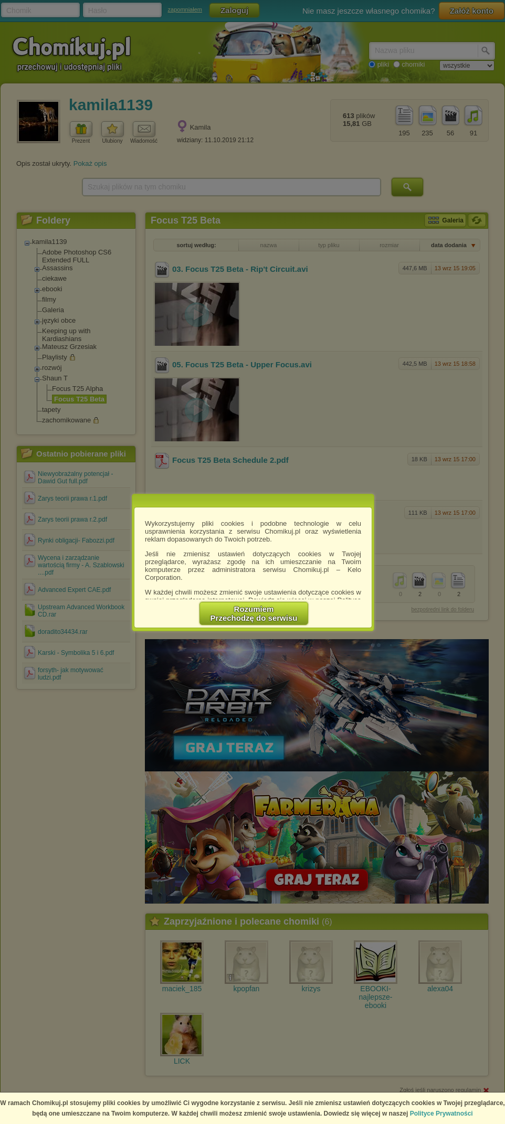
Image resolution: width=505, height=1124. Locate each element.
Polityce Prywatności (441, 1113)
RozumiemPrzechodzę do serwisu (254, 613)
